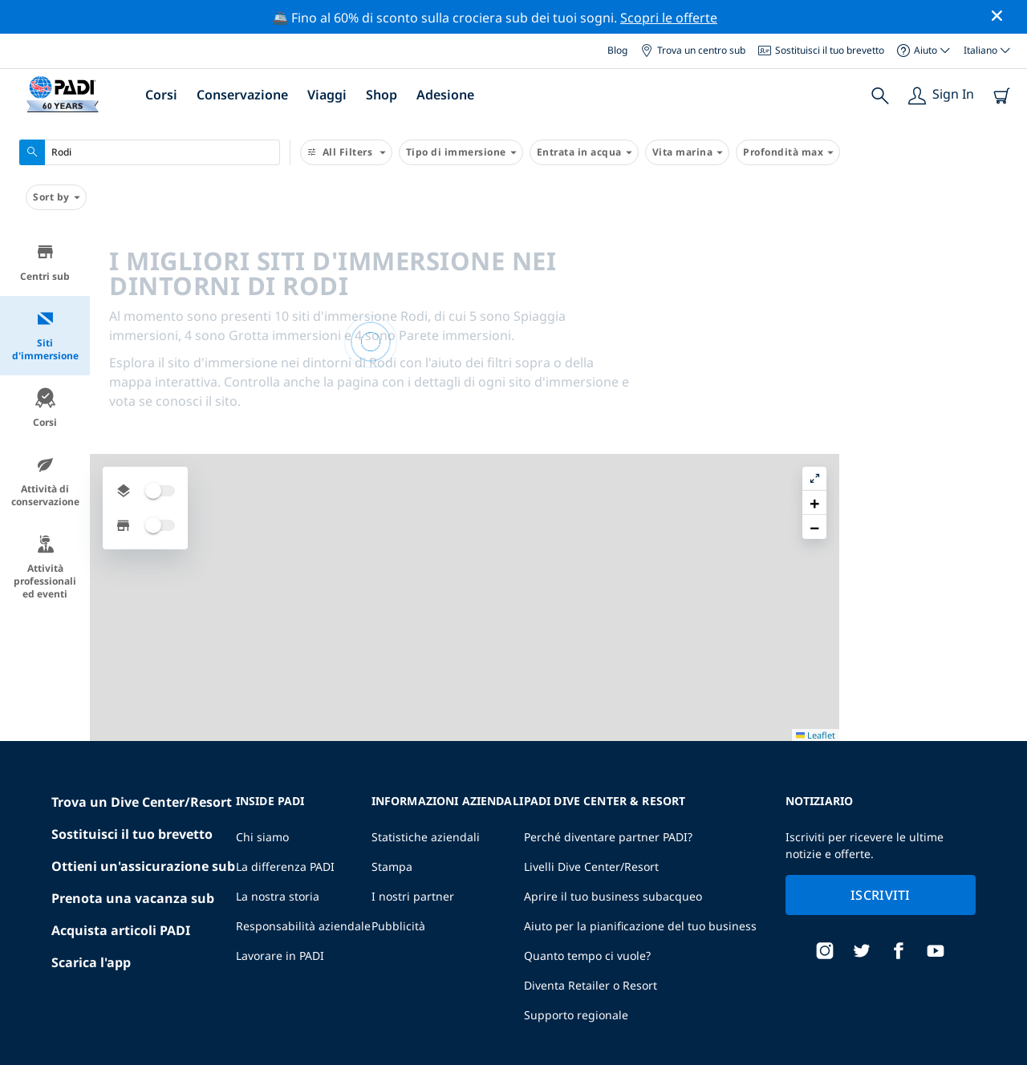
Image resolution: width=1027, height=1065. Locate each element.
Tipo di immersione (461, 152)
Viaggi (327, 94)
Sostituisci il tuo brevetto (821, 50)
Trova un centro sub (692, 50)
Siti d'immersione (45, 335)
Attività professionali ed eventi (45, 567)
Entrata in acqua (584, 152)
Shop (381, 94)
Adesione (445, 94)
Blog (617, 50)
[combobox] (149, 152)
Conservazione (242, 94)
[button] (1002, 278)
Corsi (161, 94)
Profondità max (788, 152)
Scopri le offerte (668, 17)
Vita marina (687, 152)
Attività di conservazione (45, 481)
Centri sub (45, 262)
